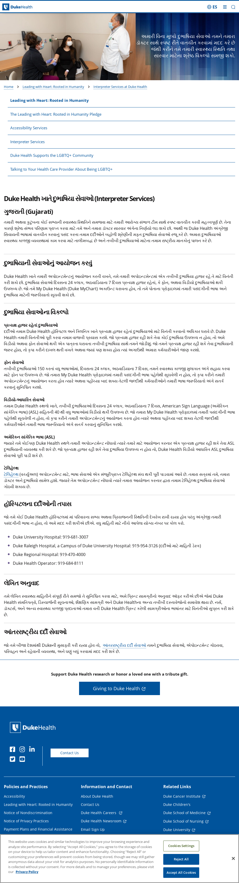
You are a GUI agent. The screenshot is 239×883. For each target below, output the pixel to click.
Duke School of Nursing (183, 821)
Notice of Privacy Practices (26, 820)
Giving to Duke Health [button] (116, 688)
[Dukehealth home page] (30, 7)
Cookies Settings (181, 848)
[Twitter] (13, 760)
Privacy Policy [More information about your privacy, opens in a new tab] (27, 874)
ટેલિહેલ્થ (11, 474)
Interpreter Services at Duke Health (120, 86)
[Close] (233, 861)
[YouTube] (23, 760)
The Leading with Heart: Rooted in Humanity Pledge (55, 114)
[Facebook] (13, 750)
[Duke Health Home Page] (34, 727)
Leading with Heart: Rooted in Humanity (53, 86)
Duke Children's (176, 804)
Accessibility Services (28, 127)
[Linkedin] (33, 750)
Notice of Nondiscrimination (28, 812)
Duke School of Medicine (184, 812)
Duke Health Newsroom (101, 820)
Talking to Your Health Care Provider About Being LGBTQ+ (61, 169)
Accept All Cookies (181, 874)
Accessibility (14, 796)
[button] (233, 7)
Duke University (176, 829)
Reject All (181, 861)
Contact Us (69, 752)
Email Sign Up (93, 829)
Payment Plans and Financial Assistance (38, 829)
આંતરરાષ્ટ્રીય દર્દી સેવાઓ (124, 645)
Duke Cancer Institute (181, 796)
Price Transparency (20, 837)
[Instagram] (23, 750)
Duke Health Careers (99, 812)
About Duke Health (97, 796)
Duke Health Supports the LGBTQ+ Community (51, 155)
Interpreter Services (27, 141)
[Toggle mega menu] (225, 7)
